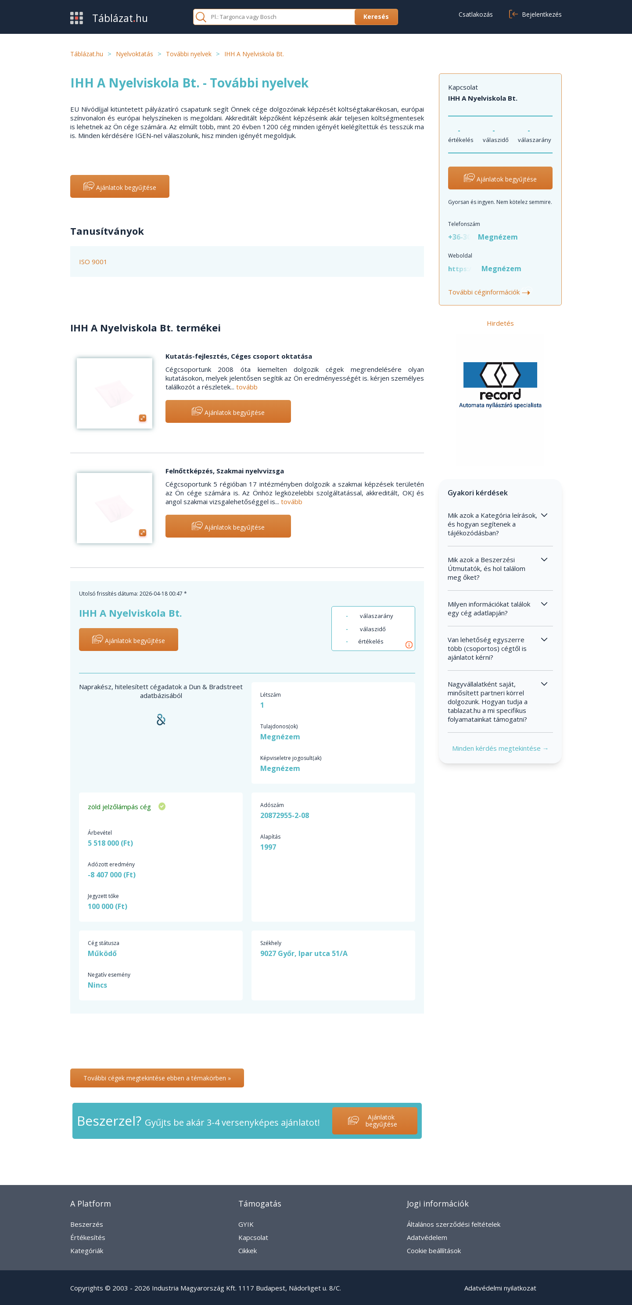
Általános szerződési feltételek (453, 1224)
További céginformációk (490, 291)
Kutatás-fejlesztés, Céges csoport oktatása (238, 356)
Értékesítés (87, 1237)
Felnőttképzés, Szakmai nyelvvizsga (224, 470)
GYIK (246, 1224)
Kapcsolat (253, 1237)
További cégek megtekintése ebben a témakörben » (157, 1078)
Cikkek (247, 1250)
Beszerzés (86, 1224)
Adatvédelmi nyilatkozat (500, 1287)
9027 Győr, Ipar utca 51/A (304, 953)
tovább (247, 386)
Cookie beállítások (434, 1250)
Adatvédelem (427, 1237)
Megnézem (498, 237)
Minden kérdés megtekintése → (500, 748)
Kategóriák (86, 1250)
